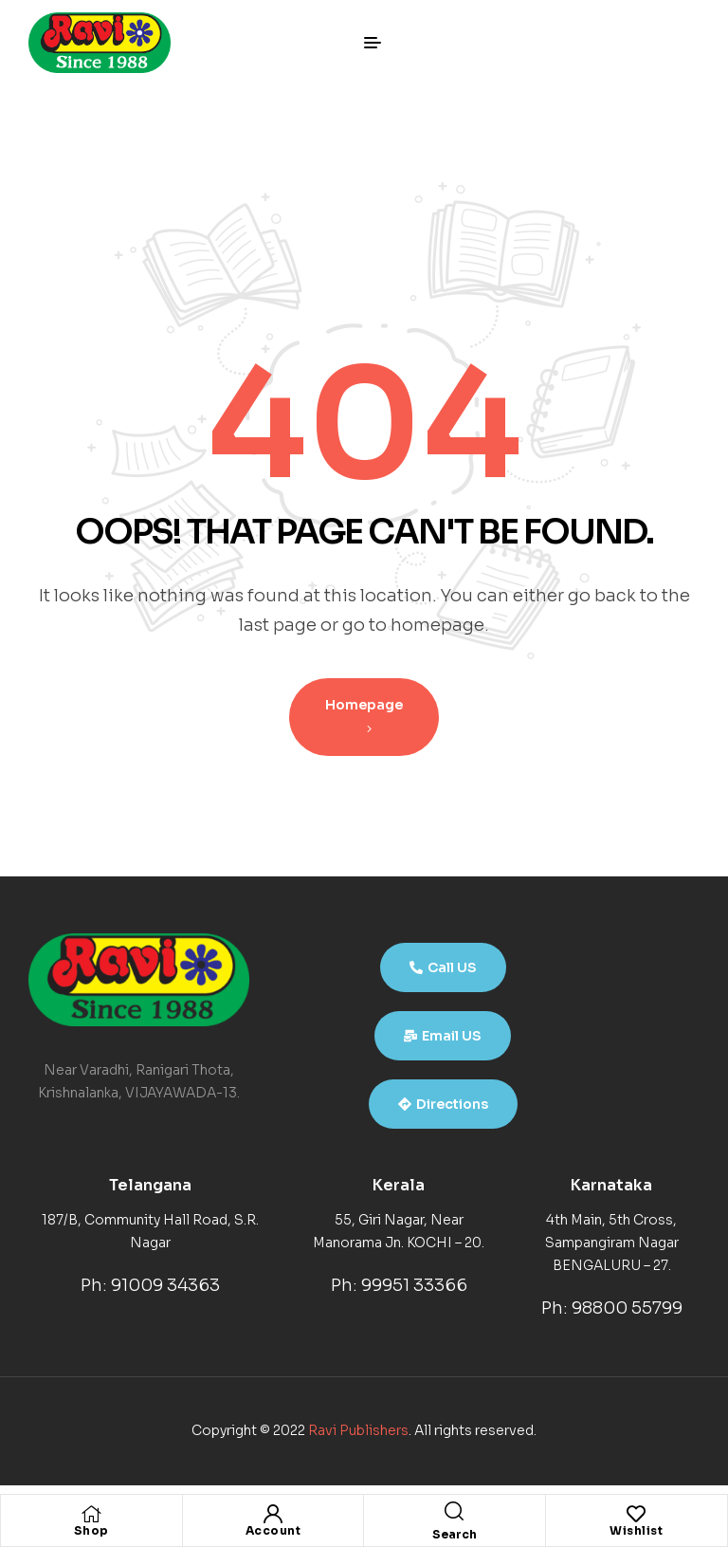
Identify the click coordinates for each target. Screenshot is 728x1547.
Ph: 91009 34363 (150, 1285)
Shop (91, 1530)
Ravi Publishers (358, 1430)
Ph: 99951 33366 (399, 1285)
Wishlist (636, 1530)
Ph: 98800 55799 (611, 1308)
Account (273, 1530)
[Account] (273, 1513)
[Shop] (91, 1513)
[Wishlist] (636, 1513)
